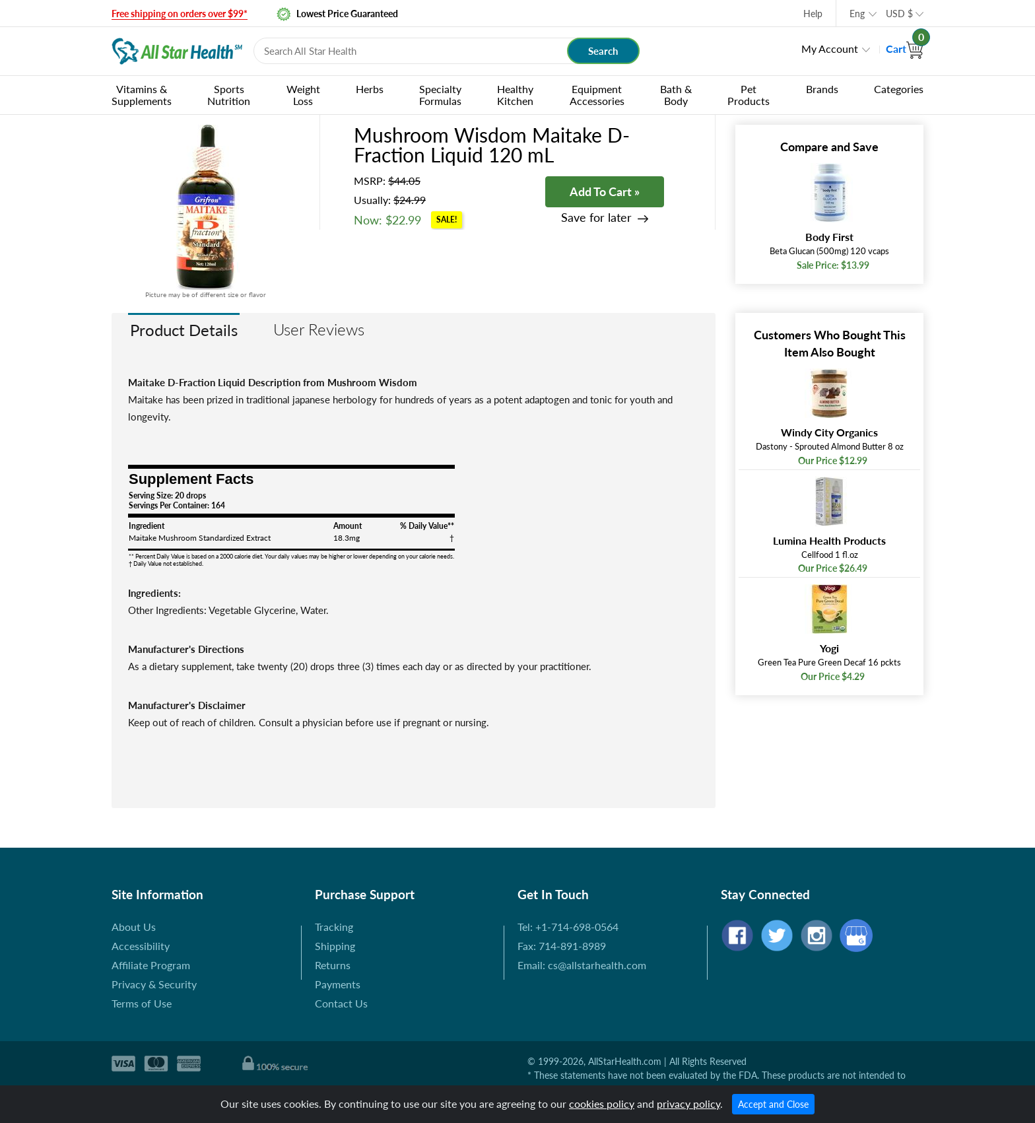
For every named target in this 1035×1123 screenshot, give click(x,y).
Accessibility (141, 945)
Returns (333, 965)
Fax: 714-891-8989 (562, 945)
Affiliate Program (151, 965)
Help (812, 13)
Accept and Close (773, 1104)
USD (899, 13)
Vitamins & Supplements (142, 95)
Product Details (184, 329)
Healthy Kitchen (515, 95)
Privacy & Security (154, 984)
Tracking (334, 926)
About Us (134, 926)
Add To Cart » (605, 191)
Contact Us (341, 1003)
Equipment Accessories (597, 95)
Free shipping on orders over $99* (180, 13)
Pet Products (748, 95)
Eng (857, 13)
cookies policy (601, 1103)
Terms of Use (142, 1003)
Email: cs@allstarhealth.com (582, 965)
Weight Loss (303, 95)
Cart (904, 48)
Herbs (370, 89)
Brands (822, 89)
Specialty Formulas (440, 95)
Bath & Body (676, 95)
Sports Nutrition (228, 95)
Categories (898, 89)
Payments (337, 984)
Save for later (596, 217)
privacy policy (688, 1103)
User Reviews (318, 329)
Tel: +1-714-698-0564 (568, 926)
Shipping (335, 945)
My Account (829, 48)
